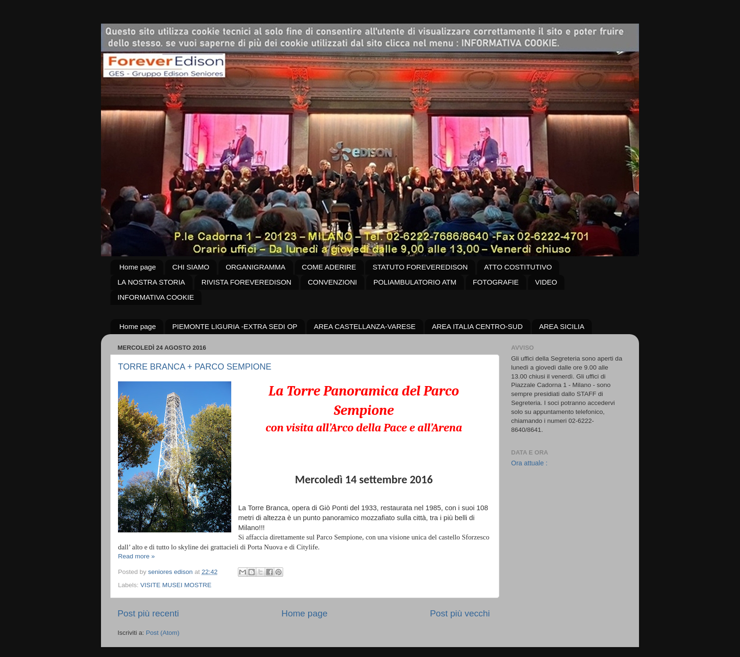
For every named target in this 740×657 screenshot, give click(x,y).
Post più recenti (148, 613)
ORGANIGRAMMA (256, 267)
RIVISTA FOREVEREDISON (247, 282)
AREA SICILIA (561, 326)
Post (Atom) (162, 632)
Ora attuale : (529, 463)
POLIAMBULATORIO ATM (414, 282)
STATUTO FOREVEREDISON (420, 267)
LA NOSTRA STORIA (151, 282)
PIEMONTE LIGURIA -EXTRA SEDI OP (234, 326)
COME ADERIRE (329, 267)
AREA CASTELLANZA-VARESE (365, 326)
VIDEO (546, 282)
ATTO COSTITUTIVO (518, 267)
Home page (137, 267)
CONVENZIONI (332, 282)
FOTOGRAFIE (496, 282)
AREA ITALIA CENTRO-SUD (477, 326)
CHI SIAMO (190, 267)
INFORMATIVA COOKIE (156, 297)
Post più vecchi (460, 613)
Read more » (136, 556)
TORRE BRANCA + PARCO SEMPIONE (194, 366)
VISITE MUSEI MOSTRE (175, 585)
